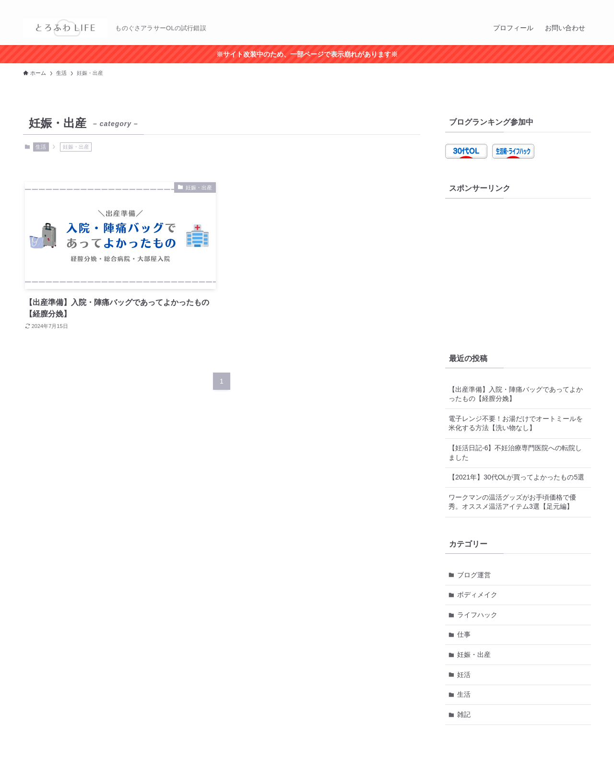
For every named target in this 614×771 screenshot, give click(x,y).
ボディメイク (477, 594)
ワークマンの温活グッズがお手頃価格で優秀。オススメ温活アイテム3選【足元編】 (512, 502)
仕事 (464, 634)
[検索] (585, 5)
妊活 (464, 674)
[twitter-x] (560, 5)
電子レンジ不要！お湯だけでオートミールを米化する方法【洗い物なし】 (516, 423)
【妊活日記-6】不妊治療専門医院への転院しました (515, 452)
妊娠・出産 (474, 654)
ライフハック (477, 615)
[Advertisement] (518, 271)
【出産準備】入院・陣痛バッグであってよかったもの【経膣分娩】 (516, 394)
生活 (40, 147)
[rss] (572, 5)
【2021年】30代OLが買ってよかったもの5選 (516, 477)
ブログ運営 (474, 575)
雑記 (464, 714)
